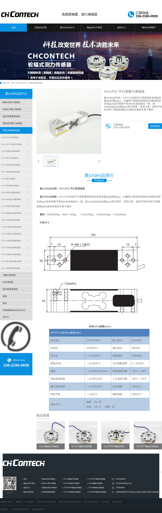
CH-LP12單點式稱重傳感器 (11, 248)
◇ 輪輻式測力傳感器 (47, 479)
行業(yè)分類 (40, 27)
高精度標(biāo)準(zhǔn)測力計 (14, 313)
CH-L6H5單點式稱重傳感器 (11, 213)
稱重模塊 (19, 502)
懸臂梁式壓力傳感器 (12, 123)
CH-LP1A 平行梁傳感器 (9, 137)
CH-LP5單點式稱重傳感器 (10, 172)
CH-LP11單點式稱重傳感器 (11, 241)
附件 (5, 303)
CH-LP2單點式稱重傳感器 (10, 151)
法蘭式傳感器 (9, 275)
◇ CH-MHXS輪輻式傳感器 (96, 492)
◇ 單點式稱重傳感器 (47, 492)
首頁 (13, 27)
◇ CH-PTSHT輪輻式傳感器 (72, 488)
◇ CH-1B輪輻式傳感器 (70, 479)
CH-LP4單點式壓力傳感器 (10, 165)
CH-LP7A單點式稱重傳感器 (11, 227)
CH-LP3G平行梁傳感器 (9, 158)
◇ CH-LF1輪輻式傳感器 (70, 483)
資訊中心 (121, 27)
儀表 (5, 296)
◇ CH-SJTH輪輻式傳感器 (71, 492)
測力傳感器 (105, 502)
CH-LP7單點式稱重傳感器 (10, 220)
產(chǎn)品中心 (67, 27)
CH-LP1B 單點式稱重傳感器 (11, 261)
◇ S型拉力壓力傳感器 (48, 483)
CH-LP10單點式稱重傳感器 (11, 234)
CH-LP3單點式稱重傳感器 (10, 268)
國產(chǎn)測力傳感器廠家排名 (70, 502)
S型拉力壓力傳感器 (12, 109)
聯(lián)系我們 (148, 27)
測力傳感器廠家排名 (91, 502)
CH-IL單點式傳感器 (8, 179)
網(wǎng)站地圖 (38, 509)
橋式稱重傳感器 (10, 289)
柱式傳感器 (8, 282)
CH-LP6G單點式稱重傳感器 (11, 199)
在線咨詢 (155, 126)
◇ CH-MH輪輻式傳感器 (95, 488)
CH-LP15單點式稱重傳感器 (11, 254)
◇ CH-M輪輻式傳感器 (95, 483)
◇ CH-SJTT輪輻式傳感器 (96, 479)
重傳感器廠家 (117, 502)
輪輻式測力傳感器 (11, 102)
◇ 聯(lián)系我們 (28, 492)
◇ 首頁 (24, 479)
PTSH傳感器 (29, 502)
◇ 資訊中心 (26, 488)
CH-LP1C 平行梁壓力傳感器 (11, 144)
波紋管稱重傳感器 (11, 116)
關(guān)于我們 (94, 27)
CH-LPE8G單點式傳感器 (10, 186)
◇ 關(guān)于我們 (28, 483)
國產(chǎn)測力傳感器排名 (46, 502)
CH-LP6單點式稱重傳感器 (10, 192)
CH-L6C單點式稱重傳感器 (10, 206)
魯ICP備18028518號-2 (21, 509)
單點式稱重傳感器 (35, 83)
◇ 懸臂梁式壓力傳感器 (48, 488)
